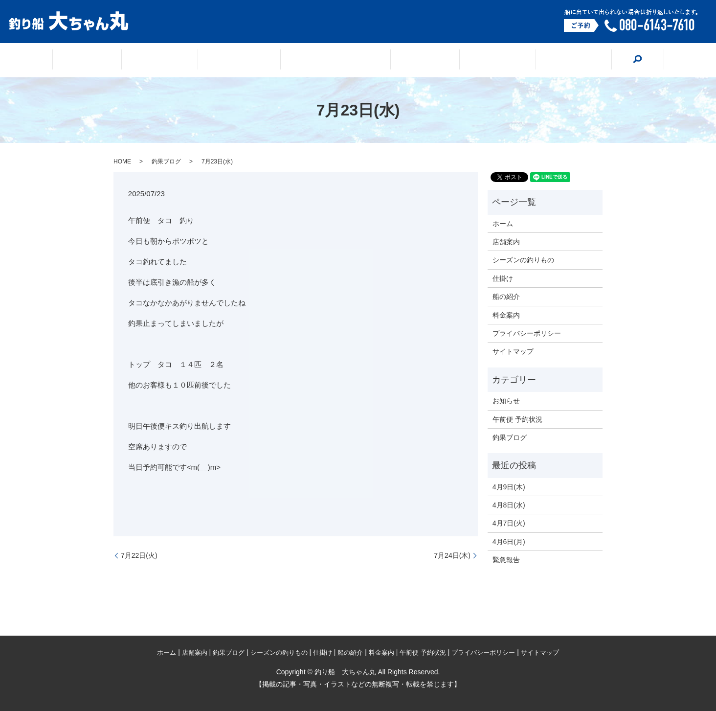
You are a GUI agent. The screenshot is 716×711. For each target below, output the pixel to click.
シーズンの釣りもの (336, 60)
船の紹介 (475, 60)
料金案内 (539, 60)
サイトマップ (513, 351)
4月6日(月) (508, 542)
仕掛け (414, 60)
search (597, 59)
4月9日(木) (508, 487)
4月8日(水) (508, 505)
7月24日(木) (452, 555)
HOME (122, 161)
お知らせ (506, 401)
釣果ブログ (249, 60)
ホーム (121, 60)
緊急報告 (506, 560)
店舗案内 (181, 60)
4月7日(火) (508, 523)
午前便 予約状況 (517, 419)
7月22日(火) (139, 555)
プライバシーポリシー (526, 333)
